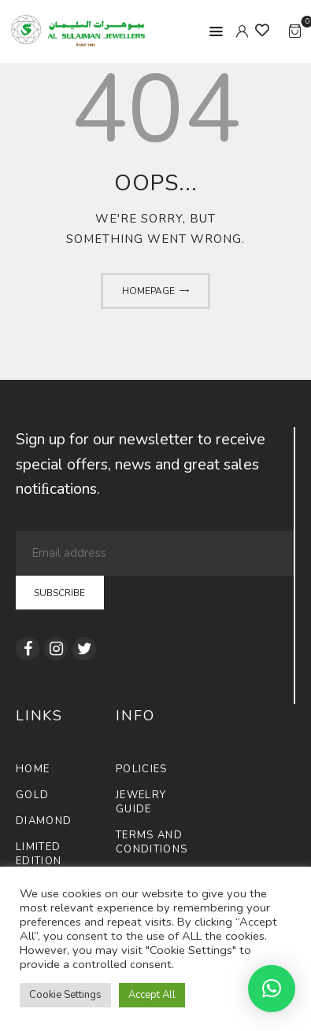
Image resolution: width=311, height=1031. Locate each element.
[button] (271, 988)
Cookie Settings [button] (65, 995)
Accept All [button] (152, 995)
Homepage (148, 291)
